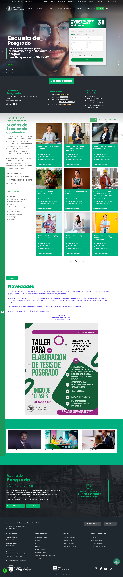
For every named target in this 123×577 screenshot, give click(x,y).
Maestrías (86, 34)
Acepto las (81, 56)
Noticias (53, 1)
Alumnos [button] (101, 1)
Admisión (46, 1)
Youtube (3, 33)
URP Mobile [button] (61, 1)
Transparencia (92, 1)
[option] (24, 441)
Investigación (79, 8)
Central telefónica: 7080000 (24, 1)
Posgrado (50, 8)
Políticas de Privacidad (81, 1)
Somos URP (91, 8)
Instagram (3, 41)
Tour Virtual (70, 1)
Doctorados (76, 34)
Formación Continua (64, 8)
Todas (93, 119)
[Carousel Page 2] (119, 39)
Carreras (40, 8)
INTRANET (100, 8)
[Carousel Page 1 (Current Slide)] (119, 37)
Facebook (3, 49)
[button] (106, 8)
